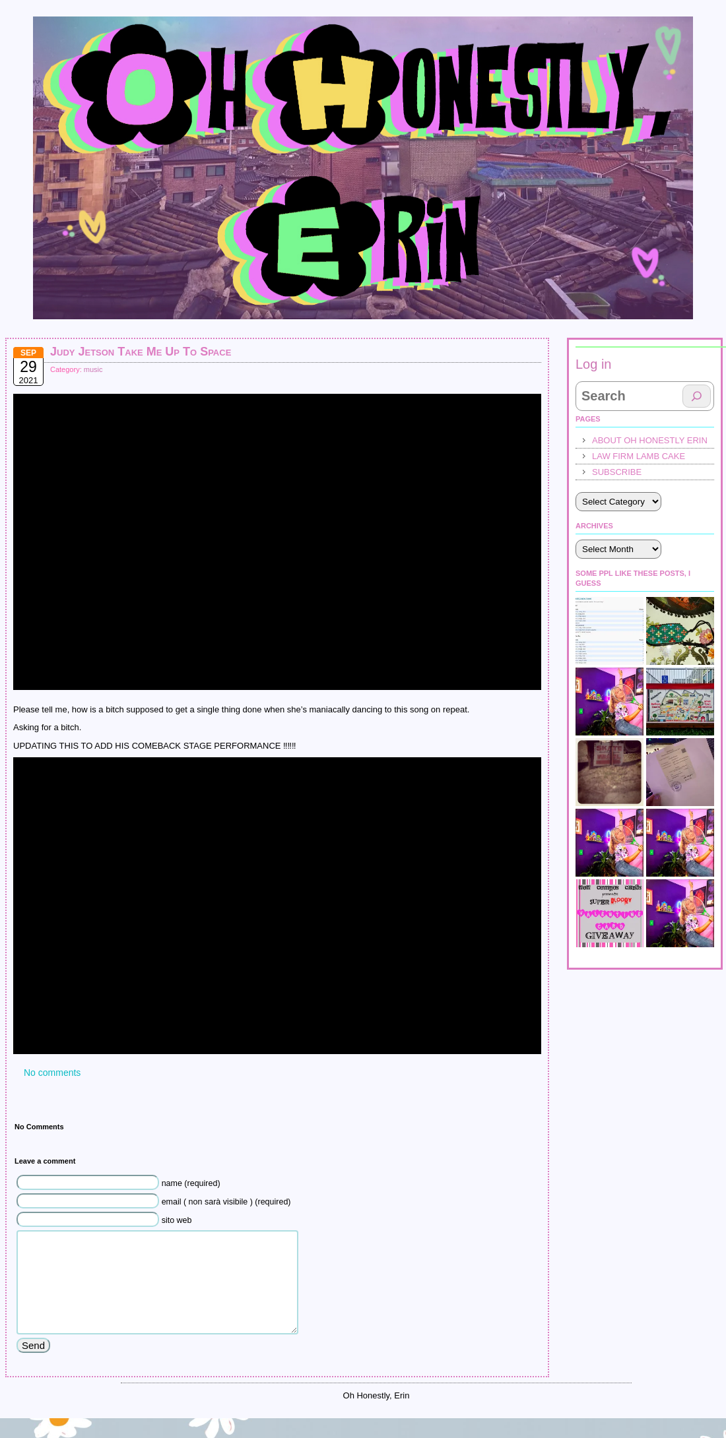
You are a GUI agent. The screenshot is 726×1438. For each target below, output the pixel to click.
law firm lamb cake (638, 456)
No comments (52, 1072)
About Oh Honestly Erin (650, 440)
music (93, 369)
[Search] (696, 396)
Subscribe (617, 472)
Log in (594, 364)
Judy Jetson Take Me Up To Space (140, 351)
